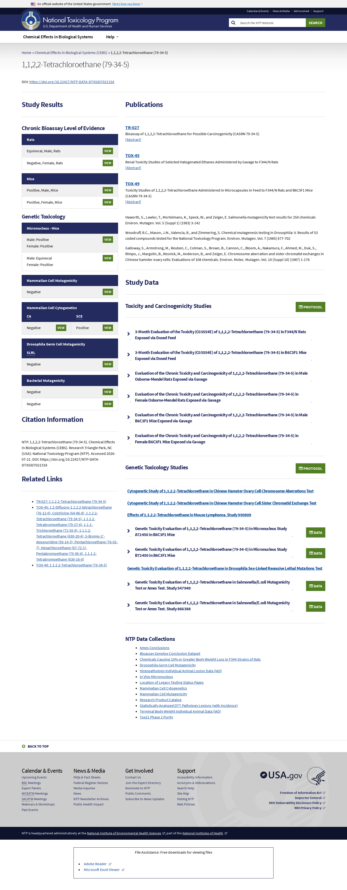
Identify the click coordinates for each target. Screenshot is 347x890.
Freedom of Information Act (300, 792)
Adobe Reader (95, 863)
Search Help (185, 788)
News (77, 793)
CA (29, 316)
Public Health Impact (88, 804)
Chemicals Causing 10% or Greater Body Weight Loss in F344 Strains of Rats (200, 659)
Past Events (30, 810)
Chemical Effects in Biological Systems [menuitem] (58, 37)
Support (318, 11)
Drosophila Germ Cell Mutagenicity (168, 665)
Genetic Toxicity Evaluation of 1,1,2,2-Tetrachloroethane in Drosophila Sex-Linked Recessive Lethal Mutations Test (224, 568)
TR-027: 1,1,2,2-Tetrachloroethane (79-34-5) (71, 501)
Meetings (31, 783)
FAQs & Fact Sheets (86, 777)
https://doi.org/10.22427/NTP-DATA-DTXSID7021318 (71, 81)
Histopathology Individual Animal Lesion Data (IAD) (181, 670)
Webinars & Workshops (38, 804)
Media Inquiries (84, 788)
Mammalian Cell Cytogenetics (163, 688)
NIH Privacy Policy (307, 808)
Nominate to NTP (137, 788)
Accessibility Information (195, 777)
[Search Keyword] (272, 22)
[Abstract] (133, 139)
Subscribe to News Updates (144, 799)
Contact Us (133, 777)
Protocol (310, 307)
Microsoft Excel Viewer (102, 869)
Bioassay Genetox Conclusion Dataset (170, 653)
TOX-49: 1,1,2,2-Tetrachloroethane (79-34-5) (71, 565)
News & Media (281, 11)
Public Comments (138, 793)
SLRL (31, 352)
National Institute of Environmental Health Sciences (124, 833)
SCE (79, 316)
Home (26, 52)
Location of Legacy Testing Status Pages (172, 682)
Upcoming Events (34, 777)
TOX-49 (132, 183)
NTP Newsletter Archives (91, 799)
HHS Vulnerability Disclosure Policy (295, 803)
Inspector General (308, 798)
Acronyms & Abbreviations (196, 783)
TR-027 (132, 127)
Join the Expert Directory (143, 783)
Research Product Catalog (160, 699)
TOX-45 (132, 155)
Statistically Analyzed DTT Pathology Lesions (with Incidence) (189, 705)
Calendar (258, 11)
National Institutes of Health (202, 833)
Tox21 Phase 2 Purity (156, 717)
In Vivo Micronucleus (156, 676)
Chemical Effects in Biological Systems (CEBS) (71, 52)
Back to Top (38, 746)
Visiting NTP (185, 799)
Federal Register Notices (90, 783)
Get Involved (301, 11)
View (107, 151)
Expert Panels (31, 788)
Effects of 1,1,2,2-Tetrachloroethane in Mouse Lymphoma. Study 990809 (189, 515)
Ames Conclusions (154, 647)
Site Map (183, 793)
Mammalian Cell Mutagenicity (163, 693)
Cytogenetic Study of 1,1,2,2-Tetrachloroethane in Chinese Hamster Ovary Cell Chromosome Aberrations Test (220, 491)
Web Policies (186, 804)
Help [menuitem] (110, 37)
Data (315, 532)
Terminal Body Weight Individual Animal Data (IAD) (180, 711)
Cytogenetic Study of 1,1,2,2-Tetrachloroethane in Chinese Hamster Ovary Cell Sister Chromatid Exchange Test (221, 503)
